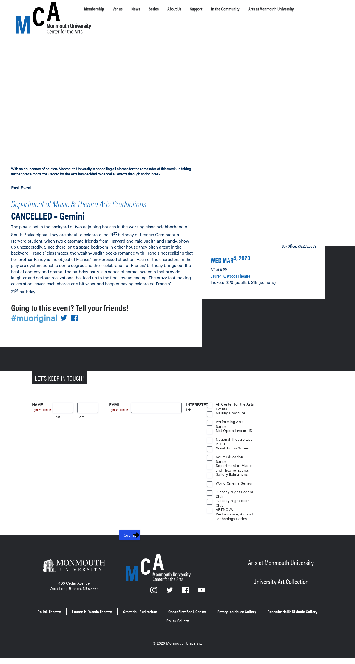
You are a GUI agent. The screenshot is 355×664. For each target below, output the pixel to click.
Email (119, 415)
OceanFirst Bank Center (227, 620)
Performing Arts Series (229, 432)
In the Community (255, 9)
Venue (125, 9)
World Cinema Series (234, 493)
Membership (97, 9)
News (146, 9)
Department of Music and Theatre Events (234, 476)
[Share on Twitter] (67, 328)
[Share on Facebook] (78, 328)
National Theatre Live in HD (234, 450)
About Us (192, 9)
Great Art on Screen (233, 458)
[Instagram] (154, 602)
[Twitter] (170, 602)
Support (219, 9)
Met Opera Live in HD (235, 440)
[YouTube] (201, 602)
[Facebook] (186, 602)
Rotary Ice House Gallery (289, 620)
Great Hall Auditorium (168, 620)
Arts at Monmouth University (281, 573)
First (57, 427)
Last (81, 427)
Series (167, 9)
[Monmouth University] (74, 577)
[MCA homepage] (37, 10)
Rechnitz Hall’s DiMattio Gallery (157, 628)
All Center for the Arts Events (235, 415)
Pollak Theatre (55, 620)
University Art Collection (281, 590)
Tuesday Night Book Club (233, 511)
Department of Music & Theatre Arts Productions (80, 209)
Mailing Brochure (230, 423)
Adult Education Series (229, 467)
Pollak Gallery (216, 628)
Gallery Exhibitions (232, 484)
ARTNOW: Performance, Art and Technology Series (234, 520)
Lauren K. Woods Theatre (237, 283)
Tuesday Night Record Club (235, 502)
